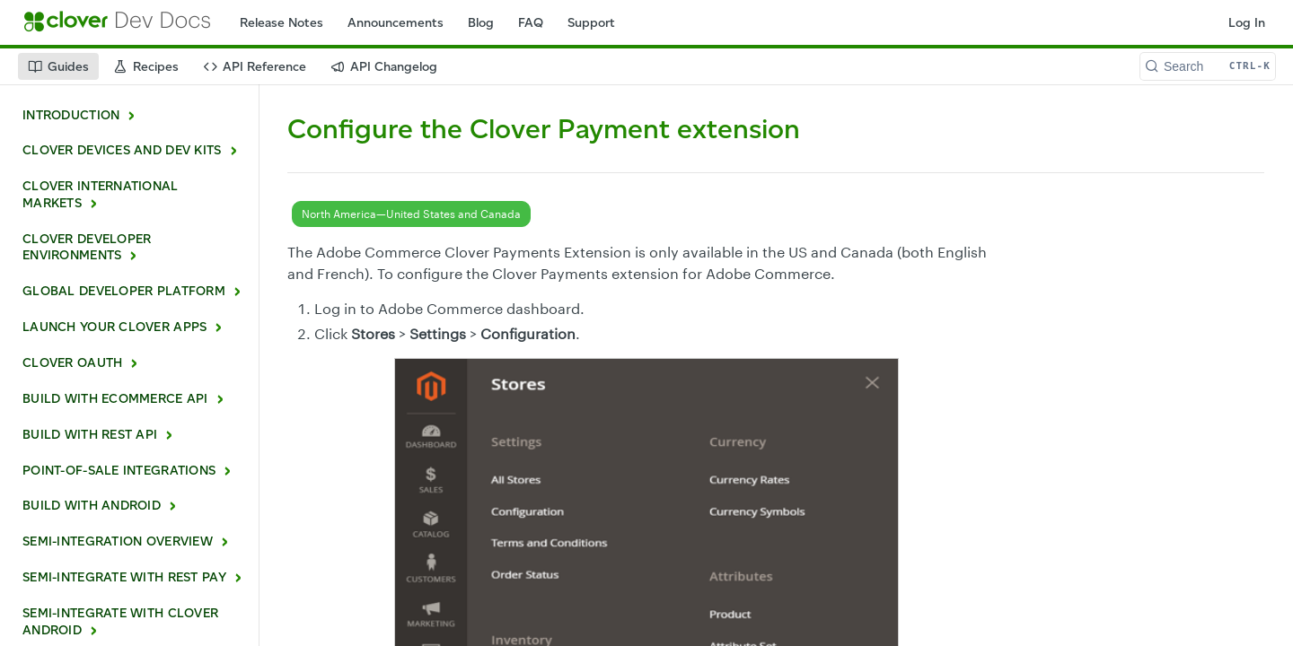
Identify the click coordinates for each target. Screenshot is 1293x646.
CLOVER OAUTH (72, 363)
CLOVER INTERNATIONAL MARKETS (100, 195)
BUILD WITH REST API (89, 434)
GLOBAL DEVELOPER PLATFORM (123, 291)
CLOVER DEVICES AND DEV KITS (122, 150)
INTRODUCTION (70, 115)
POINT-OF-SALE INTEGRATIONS (119, 470)
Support (591, 23)
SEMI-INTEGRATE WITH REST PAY (124, 577)
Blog (481, 23)
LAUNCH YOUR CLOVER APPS (114, 327)
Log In (1246, 23)
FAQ (530, 23)
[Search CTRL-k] (1207, 66)
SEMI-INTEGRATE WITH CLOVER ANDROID (120, 622)
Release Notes (281, 23)
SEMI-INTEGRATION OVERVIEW (117, 541)
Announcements (395, 23)
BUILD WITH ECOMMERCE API (115, 398)
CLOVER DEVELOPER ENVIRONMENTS (86, 247)
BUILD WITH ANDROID (91, 505)
